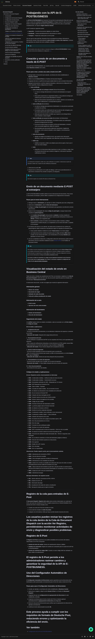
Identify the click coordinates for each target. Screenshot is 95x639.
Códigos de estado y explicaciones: (82, 42)
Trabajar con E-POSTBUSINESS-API (13, 33)
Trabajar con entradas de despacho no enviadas (14, 36)
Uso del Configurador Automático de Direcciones (84, 80)
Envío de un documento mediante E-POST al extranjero (84, 21)
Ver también (79, 94)
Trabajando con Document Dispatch (13, 24)
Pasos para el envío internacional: (82, 24)
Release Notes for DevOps (84, 5)
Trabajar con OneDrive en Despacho (13, 31)
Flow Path (45, 5)
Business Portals (37, 5)
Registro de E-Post (81, 70)
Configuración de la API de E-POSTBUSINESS (40, 631)
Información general (82, 30)
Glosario (5, 63)
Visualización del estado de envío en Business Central (84, 28)
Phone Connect (17, 5)
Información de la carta (82, 32)
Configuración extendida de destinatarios (11, 28)
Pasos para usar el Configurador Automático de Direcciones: (83, 84)
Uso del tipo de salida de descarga (13, 45)
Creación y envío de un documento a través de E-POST (84, 14)
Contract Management (66, 5)
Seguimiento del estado (82, 36)
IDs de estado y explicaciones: (82, 39)
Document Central (7, 5)
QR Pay (52, 5)
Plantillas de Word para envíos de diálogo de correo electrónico (13, 50)
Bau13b (57, 5)
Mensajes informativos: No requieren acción (84, 54)
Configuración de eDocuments (11, 20)
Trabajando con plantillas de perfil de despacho (13, 57)
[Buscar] (85, 1)
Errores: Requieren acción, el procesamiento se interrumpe (85, 46)
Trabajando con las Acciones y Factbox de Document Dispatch (14, 42)
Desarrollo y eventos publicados (12, 60)
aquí (50, 50)
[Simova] (2, 1)
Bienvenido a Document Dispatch (11, 14)
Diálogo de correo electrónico (12, 26)
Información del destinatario (83, 34)
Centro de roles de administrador (12, 52)
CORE (74, 5)
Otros (6, 62)
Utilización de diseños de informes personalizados (13, 39)
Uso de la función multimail (11, 47)
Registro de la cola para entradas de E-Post (84, 57)
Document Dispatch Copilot (11, 22)
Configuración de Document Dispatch (13, 18)
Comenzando (7, 16)
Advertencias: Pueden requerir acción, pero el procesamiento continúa (83, 50)
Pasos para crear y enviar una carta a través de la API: (84, 18)
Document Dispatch (27, 5)
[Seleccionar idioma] (75, 1)
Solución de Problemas (10, 54)
